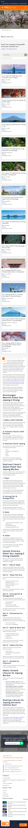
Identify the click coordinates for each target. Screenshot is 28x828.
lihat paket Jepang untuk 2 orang (16, 382)
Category (3, 49)
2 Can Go (5, 794)
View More (25, 799)
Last (5, 361)
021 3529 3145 (5, 3)
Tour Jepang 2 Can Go (11, 49)
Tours (4, 792)
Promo (5, 790)
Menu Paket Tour (7, 37)
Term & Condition (7, 783)
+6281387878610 (14, 3)
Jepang (6, 718)
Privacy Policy (6, 778)
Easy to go (5, 796)
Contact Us (6, 785)
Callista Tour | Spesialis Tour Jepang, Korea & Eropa (14, 780)
